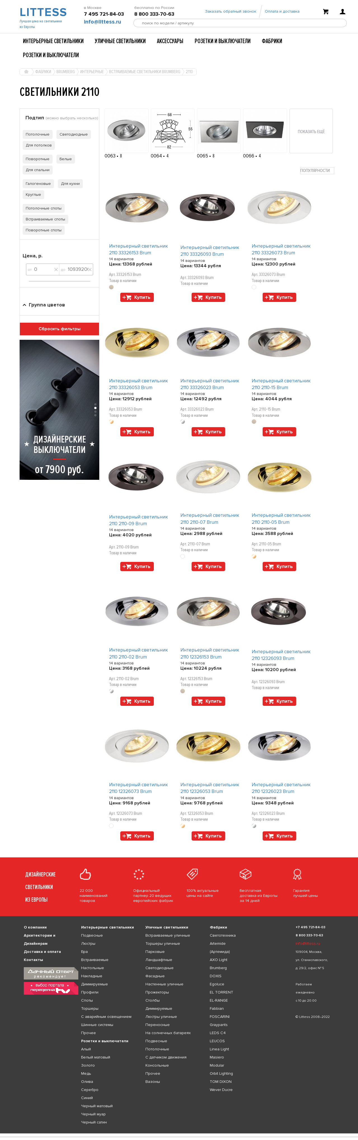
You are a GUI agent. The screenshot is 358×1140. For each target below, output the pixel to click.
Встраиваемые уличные (167, 935)
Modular (217, 1065)
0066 (249, 156)
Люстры (88, 943)
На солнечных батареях (168, 1032)
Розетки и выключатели (223, 41)
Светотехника (223, 935)
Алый (86, 1049)
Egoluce (217, 984)
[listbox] (179, 1133)
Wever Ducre (221, 1089)
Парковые (155, 951)
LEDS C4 (218, 1032)
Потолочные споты (42, 208)
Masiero (217, 1057)
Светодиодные (72, 134)
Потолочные (36, 134)
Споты (87, 1000)
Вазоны (152, 1081)
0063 (111, 156)
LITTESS (43, 13)
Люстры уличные (161, 1016)
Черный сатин (94, 1122)
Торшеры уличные (162, 943)
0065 (203, 156)
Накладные (91, 976)
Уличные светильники (120, 41)
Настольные (92, 967)
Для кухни (69, 183)
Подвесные (92, 935)
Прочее (88, 1032)
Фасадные (155, 976)
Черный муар (93, 1114)
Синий (87, 1097)
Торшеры (89, 1008)
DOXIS (216, 976)
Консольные (157, 1065)
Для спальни (36, 169)
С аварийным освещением (106, 1016)
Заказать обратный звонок (230, 12)
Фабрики (272, 41)
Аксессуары (170, 41)
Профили (89, 992)
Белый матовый (95, 1057)
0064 (157, 156)
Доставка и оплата (42, 951)
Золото (88, 1065)
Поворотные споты (42, 230)
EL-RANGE (219, 1000)
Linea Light (219, 1049)
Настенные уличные (164, 984)
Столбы (152, 1000)
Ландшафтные (158, 959)
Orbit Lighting (221, 1073)
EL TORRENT (221, 992)
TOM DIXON (221, 1081)
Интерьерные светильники (53, 41)
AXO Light (218, 959)
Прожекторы (157, 992)
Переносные (157, 1024)
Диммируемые (94, 984)
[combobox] (317, 170)
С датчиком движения (166, 1057)
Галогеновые (37, 183)
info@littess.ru (102, 22)
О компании (35, 927)
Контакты (33, 959)
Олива (87, 1081)
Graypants (219, 1024)
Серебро (89, 1089)
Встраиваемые (95, 959)
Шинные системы (97, 1024)
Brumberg (218, 967)
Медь (86, 1073)
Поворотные (36, 159)
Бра (84, 951)
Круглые (32, 194)
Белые (64, 159)
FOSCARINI (220, 1016)
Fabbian (217, 1008)
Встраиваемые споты (44, 219)
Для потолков (37, 145)
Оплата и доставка (282, 12)
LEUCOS (217, 1041)
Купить (142, 297)
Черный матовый (97, 1106)
